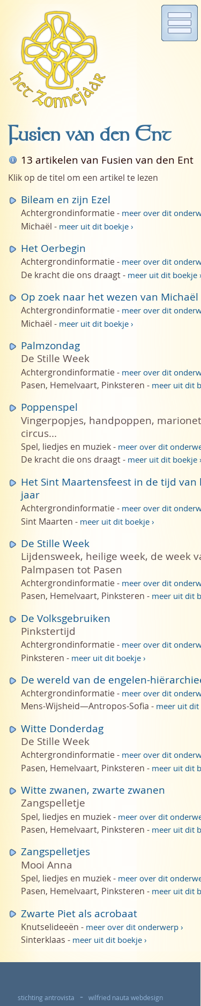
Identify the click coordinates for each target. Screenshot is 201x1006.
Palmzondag (50, 345)
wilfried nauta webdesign (125, 998)
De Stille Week (55, 543)
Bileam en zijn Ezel (65, 199)
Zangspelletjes (55, 851)
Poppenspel (49, 406)
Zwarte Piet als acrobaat (79, 913)
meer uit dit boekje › (96, 226)
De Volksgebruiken (65, 618)
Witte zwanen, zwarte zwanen (93, 789)
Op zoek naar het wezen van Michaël (109, 296)
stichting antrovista (46, 998)
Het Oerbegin (53, 248)
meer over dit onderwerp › (134, 927)
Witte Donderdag (62, 728)
